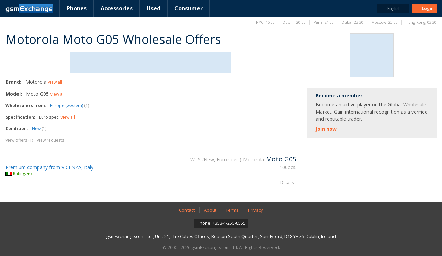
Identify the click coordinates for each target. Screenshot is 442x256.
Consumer (188, 8)
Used (153, 8)
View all (55, 82)
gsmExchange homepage (29, 8)
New (39, 128)
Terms (232, 210)
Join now (326, 129)
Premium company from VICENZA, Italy (49, 167)
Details (287, 182)
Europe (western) (69, 105)
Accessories (117, 8)
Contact (187, 210)
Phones (77, 8)
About (210, 210)
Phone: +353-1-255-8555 (221, 223)
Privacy (255, 210)
